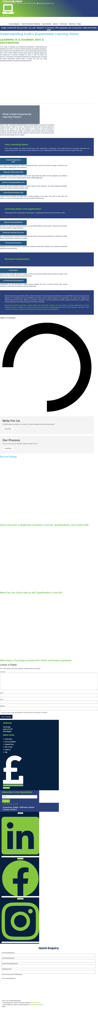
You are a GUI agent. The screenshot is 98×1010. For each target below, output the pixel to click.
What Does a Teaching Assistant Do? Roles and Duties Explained (35, 661)
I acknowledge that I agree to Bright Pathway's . (23, 1005)
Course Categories (14, 24)
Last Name (8, 959)
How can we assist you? (12, 975)
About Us (55, 24)
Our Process (63, 24)
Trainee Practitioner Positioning (30, 24)
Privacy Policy (35, 1003)
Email (2, 700)
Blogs (79, 24)
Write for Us (72, 24)
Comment (3, 672)
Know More (8, 449)
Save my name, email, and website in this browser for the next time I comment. (24, 713)
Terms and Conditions (36, 1005)
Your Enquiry (8, 979)
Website (2, 706)
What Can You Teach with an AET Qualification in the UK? (31, 593)
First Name (8, 953)
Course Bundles (46, 24)
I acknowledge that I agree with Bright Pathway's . (21, 1003)
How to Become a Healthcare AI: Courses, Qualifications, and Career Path (44, 525)
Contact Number (10, 964)
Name (2, 693)
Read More (8, 429)
